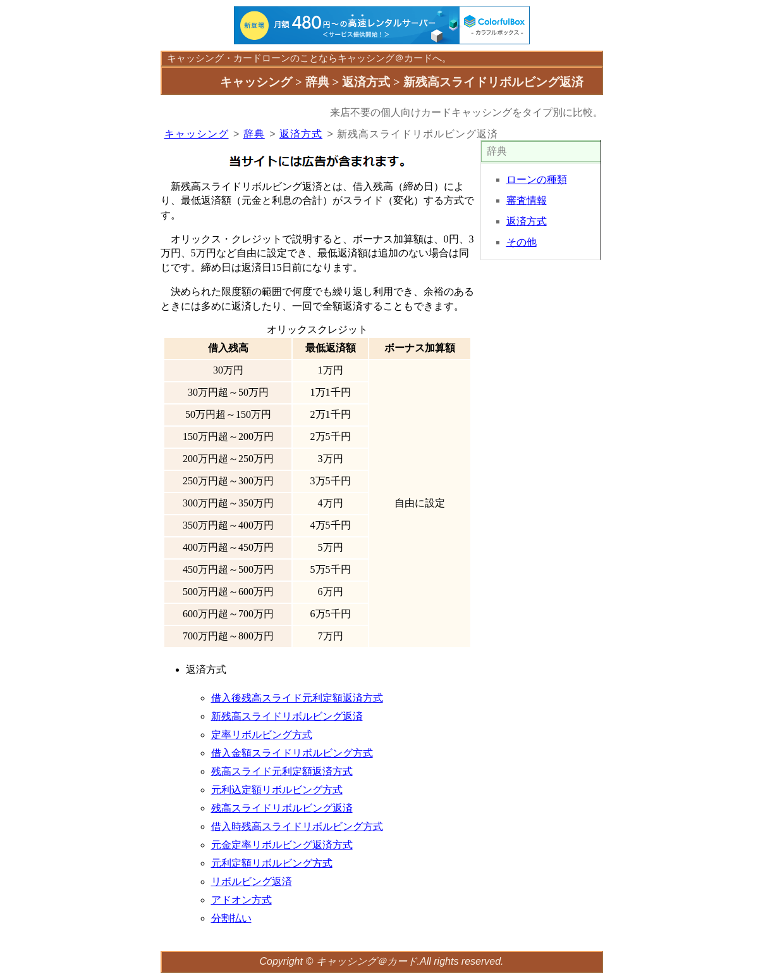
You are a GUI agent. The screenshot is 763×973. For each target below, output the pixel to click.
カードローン (261, 58)
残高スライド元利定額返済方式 (282, 771)
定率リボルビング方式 (261, 734)
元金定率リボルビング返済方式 (282, 844)
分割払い (231, 918)
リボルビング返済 (251, 881)
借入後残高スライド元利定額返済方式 (297, 698)
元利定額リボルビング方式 (272, 863)
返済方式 (300, 134)
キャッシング (195, 58)
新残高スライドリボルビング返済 (287, 716)
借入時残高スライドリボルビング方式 (297, 826)
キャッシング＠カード (366, 961)
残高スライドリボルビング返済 (282, 808)
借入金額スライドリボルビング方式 (292, 753)
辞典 (254, 134)
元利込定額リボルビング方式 (277, 789)
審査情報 (526, 200)
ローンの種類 (536, 179)
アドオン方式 (241, 900)
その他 (521, 242)
